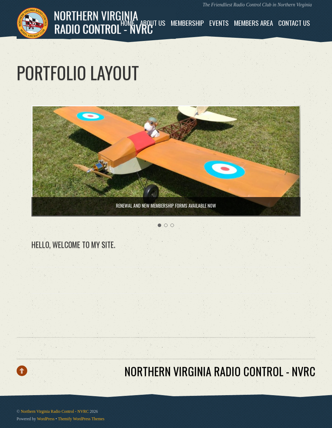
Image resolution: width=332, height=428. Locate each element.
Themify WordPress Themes (81, 419)
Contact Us (294, 22)
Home (128, 22)
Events (219, 22)
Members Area (253, 22)
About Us (152, 22)
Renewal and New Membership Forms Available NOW (166, 205)
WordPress (45, 419)
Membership (187, 22)
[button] (159, 225)
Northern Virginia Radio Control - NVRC (55, 411)
